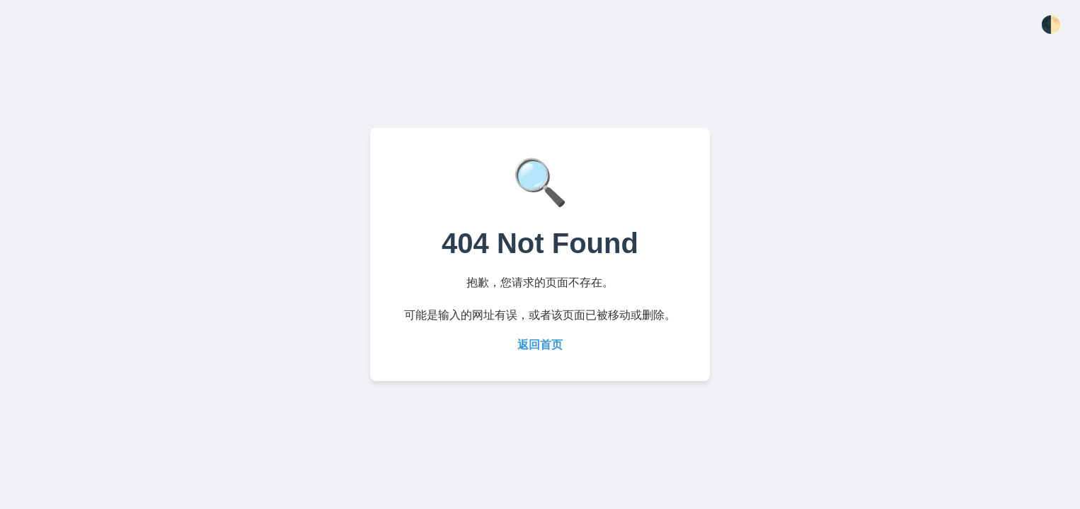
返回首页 (540, 345)
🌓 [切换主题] (1051, 24)
